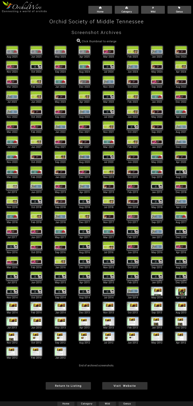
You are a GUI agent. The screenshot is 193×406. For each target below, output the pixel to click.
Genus (127, 403)
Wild (107, 403)
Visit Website (125, 385)
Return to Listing (68, 385)
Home (66, 403)
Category (86, 403)
